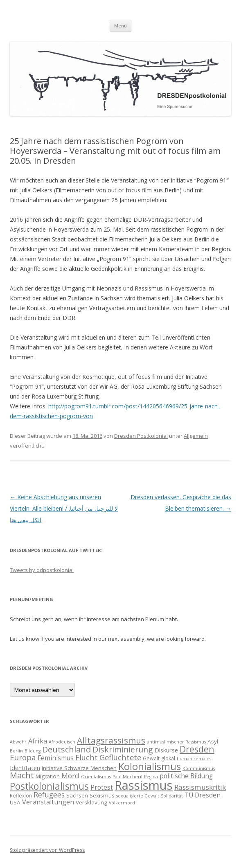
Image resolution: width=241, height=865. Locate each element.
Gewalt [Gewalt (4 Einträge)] (151, 758)
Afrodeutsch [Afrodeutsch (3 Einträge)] (62, 742)
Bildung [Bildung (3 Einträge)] (33, 751)
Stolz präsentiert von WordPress (47, 850)
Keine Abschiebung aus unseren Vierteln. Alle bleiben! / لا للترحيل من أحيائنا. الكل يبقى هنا (64, 508)
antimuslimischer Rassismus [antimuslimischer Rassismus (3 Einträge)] (176, 742)
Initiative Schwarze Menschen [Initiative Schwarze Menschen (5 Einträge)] (79, 768)
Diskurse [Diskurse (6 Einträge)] (166, 750)
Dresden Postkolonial (141, 435)
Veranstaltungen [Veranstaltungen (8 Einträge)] (48, 801)
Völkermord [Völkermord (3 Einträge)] (122, 803)
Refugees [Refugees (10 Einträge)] (49, 795)
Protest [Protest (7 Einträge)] (101, 787)
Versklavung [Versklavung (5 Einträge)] (91, 802)
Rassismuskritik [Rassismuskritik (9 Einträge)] (200, 787)
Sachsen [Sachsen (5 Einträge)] (77, 795)
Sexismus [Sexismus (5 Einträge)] (102, 795)
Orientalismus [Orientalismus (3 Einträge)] (96, 776)
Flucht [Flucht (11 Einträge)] (86, 757)
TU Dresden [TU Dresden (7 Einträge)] (203, 795)
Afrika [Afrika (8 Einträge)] (37, 741)
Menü (120, 26)
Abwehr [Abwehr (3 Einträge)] (18, 742)
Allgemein (196, 435)
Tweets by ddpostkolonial (42, 570)
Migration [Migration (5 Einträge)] (48, 776)
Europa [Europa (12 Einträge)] (23, 757)
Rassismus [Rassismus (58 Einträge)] (144, 785)
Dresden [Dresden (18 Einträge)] (197, 749)
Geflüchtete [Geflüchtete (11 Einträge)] (120, 757)
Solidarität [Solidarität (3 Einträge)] (172, 796)
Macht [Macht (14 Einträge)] (22, 775)
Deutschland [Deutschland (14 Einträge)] (66, 749)
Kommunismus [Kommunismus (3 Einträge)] (198, 768)
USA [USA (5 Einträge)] (15, 802)
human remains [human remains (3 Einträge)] (194, 758)
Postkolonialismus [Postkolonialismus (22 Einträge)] (49, 786)
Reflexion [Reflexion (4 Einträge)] (21, 795)
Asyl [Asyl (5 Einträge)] (212, 741)
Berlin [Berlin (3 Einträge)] (16, 751)
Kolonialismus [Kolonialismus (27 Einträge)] (149, 766)
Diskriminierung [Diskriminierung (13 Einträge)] (122, 749)
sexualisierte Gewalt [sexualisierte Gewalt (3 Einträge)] (137, 796)
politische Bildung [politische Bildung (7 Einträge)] (186, 775)
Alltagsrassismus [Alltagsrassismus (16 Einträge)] (111, 740)
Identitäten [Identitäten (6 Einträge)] (25, 768)
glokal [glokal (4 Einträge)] (168, 758)
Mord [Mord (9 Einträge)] (70, 775)
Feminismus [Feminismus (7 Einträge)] (56, 757)
